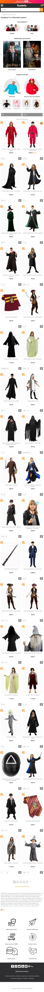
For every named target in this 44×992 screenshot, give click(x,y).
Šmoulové (12, 96)
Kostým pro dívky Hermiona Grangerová (32, 275)
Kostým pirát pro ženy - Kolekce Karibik (33, 611)
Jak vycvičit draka (7, 108)
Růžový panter (17, 108)
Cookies (25, 978)
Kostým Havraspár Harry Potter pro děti (32, 779)
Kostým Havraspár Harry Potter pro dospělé (32, 485)
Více (3, 909)
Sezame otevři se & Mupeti (32, 96)
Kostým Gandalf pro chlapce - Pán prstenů (33, 863)
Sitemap (31, 978)
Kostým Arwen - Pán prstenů (11, 695)
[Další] (30, 882)
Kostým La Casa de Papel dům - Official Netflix (11, 149)
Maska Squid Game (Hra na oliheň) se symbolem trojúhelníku (11, 779)
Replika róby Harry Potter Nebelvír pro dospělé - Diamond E (11, 443)
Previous (1, 54)
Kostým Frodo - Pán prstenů (32, 695)
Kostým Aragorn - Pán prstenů (11, 863)
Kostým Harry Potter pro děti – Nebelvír (11, 527)
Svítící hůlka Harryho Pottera (11, 569)
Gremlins (27, 108)
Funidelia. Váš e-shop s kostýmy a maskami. (21, 6)
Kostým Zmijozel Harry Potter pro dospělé (33, 233)
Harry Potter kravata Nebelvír (33, 821)
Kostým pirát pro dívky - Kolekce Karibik (11, 611)
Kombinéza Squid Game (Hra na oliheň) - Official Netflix (32, 149)
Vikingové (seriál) (37, 108)
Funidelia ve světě (9, 976)
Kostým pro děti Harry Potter (11, 821)
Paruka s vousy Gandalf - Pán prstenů (33, 653)
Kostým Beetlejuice (11, 737)
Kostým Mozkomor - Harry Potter (33, 443)
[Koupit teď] (19, 158)
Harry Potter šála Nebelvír (11, 317)
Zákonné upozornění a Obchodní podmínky (27, 976)
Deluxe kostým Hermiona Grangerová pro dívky (33, 737)
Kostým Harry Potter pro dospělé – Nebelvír (11, 275)
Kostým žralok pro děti (32, 401)
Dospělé (12, 33)
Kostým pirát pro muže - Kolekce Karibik (32, 317)
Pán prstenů (32, 69)
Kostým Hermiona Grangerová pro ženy (32, 191)
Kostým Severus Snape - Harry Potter (11, 191)
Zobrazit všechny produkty (22, 886)
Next (43, 54)
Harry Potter (12, 69)
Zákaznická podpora (22, 971)
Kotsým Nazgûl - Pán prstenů (11, 359)
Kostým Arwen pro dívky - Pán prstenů (33, 359)
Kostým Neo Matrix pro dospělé (11, 401)
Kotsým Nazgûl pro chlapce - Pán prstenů (11, 653)
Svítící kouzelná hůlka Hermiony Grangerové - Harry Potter (32, 527)
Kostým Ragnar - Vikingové (11, 485)
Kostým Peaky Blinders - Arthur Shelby (33, 569)
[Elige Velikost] (3, 158)
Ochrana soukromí (16, 978)
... (1, 14)
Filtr (3, 114)
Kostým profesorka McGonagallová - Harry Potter (11, 233)
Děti (32, 33)
